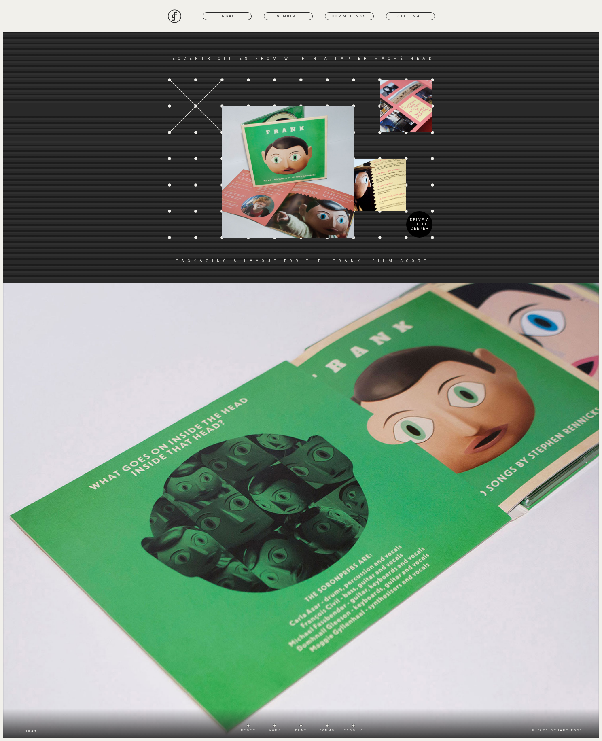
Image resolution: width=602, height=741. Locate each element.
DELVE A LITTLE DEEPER (420, 224)
